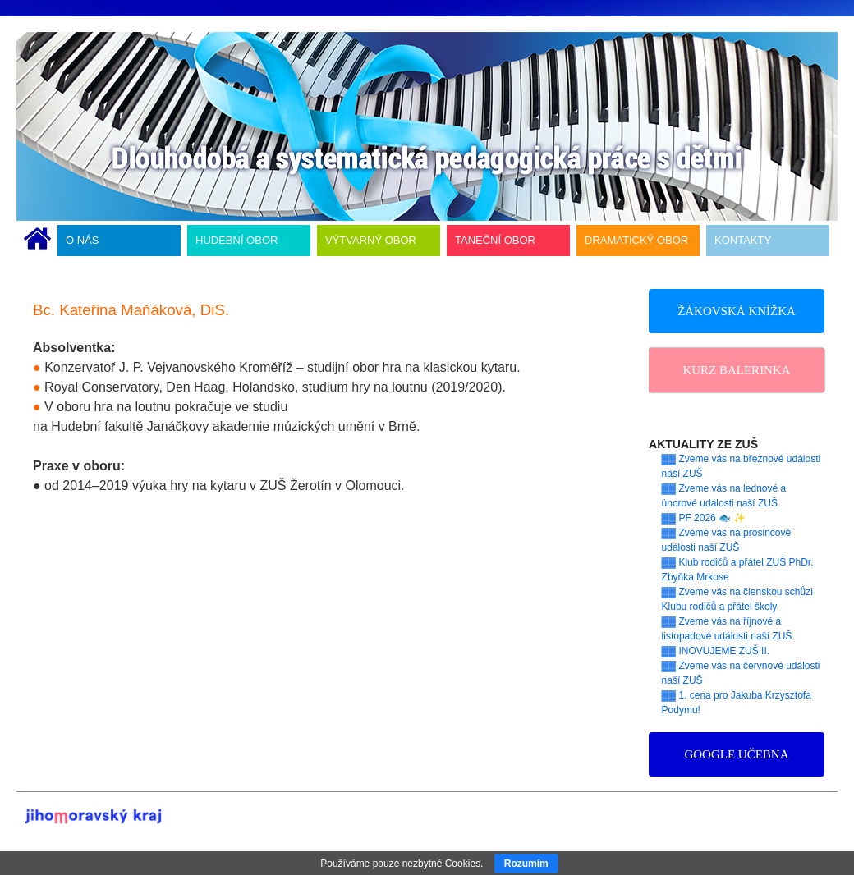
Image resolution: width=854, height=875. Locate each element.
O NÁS (82, 240)
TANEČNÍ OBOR (495, 240)
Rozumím (526, 863)
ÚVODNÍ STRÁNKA (37, 240)
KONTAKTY (742, 240)
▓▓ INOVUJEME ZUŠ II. (716, 651)
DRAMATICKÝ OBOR (636, 240)
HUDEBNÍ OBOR (236, 240)
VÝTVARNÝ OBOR (370, 240)
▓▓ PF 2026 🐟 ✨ (704, 518)
